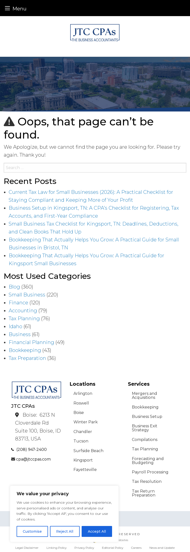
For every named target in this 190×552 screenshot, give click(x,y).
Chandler (82, 431)
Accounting (23, 311)
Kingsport (83, 460)
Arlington (82, 393)
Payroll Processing (150, 472)
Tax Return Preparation (143, 493)
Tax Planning (24, 318)
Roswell (81, 403)
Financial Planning (31, 342)
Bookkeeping (25, 350)
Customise (32, 531)
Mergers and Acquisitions (144, 395)
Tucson (80, 441)
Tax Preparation (27, 358)
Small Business (27, 295)
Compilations (144, 439)
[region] (64, 514)
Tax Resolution (147, 481)
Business (20, 334)
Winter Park (85, 422)
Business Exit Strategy (144, 428)
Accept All (97, 531)
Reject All (64, 531)
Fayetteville (85, 469)
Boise (78, 412)
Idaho (15, 326)
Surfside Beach (88, 450)
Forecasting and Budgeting (148, 460)
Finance (18, 303)
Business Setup (147, 416)
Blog (14, 287)
